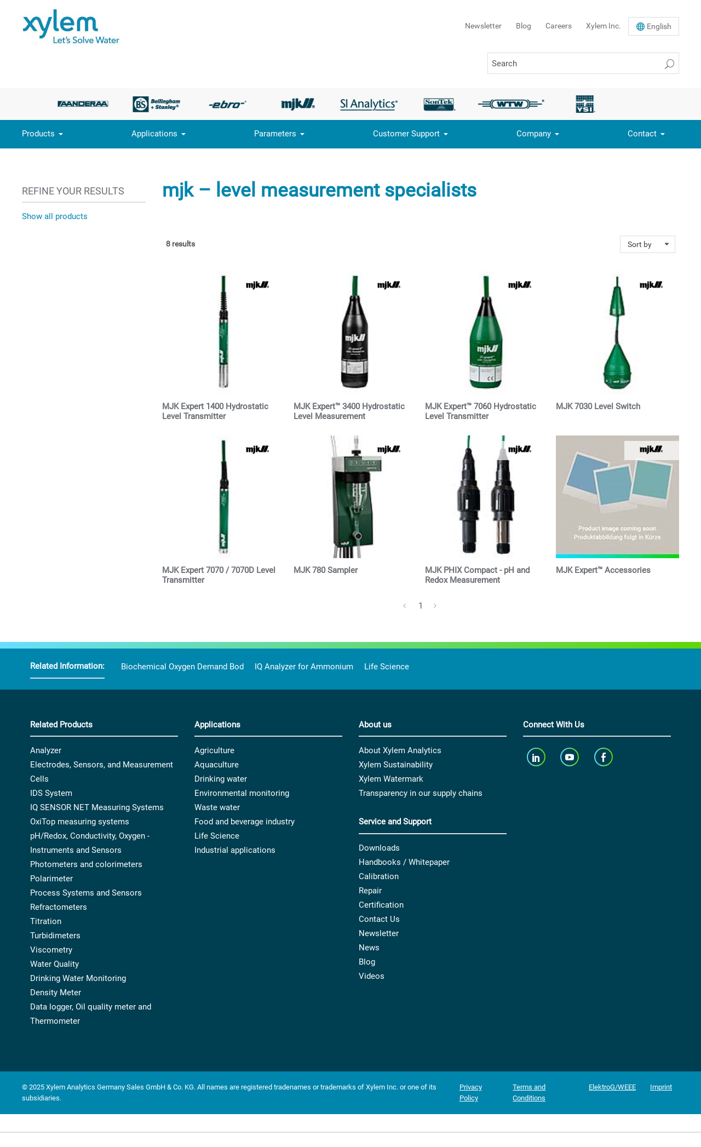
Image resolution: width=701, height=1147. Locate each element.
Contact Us (379, 919)
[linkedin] (537, 757)
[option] (86, 104)
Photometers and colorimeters (86, 864)
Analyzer (45, 750)
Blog (523, 25)
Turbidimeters (55, 935)
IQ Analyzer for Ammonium (304, 667)
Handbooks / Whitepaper (404, 862)
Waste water (217, 807)
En (659, 26)
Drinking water (220, 779)
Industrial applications (234, 850)
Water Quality (54, 964)
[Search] (583, 63)
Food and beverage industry (244, 822)
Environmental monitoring (241, 793)
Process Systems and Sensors (86, 893)
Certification (381, 905)
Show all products (55, 216)
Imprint (661, 1087)
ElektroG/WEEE (612, 1087)
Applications (154, 134)
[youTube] (571, 757)
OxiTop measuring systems (79, 822)
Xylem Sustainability (396, 765)
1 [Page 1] (420, 606)
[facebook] (604, 757)
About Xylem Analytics (400, 750)
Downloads (379, 848)
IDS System (51, 793)
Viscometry (51, 950)
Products (38, 134)
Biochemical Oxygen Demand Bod (182, 667)
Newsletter (483, 25)
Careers (558, 25)
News (369, 948)
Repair (370, 891)
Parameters (275, 134)
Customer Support (406, 134)
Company (533, 134)
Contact (642, 134)
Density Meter (55, 992)
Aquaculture (216, 765)
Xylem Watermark (391, 779)
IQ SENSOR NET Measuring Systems (97, 807)
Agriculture (214, 750)
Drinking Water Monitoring (78, 978)
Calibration (379, 876)
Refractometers (58, 907)
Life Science (386, 667)
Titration (45, 921)
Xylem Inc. (603, 25)
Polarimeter (51, 879)
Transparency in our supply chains (420, 793)
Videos (371, 976)
